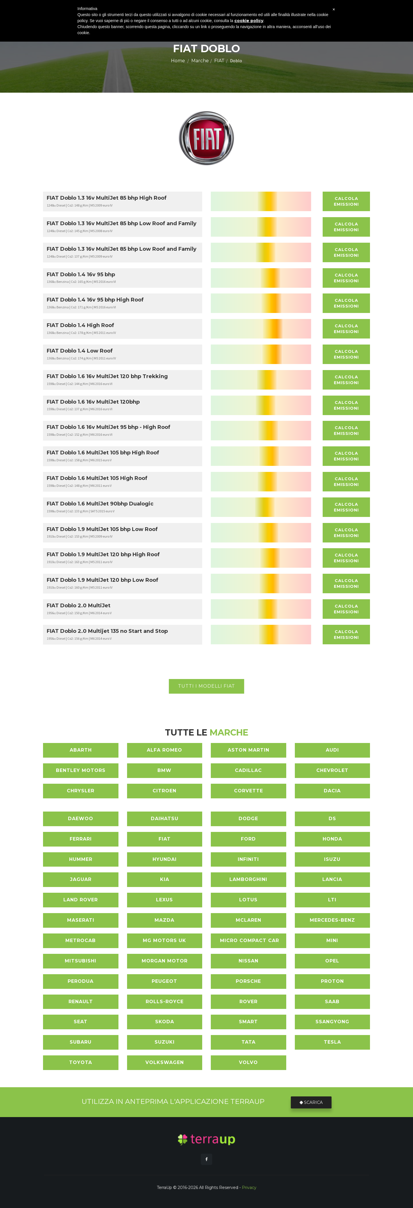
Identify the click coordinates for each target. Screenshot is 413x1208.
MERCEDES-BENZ (332, 920)
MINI (332, 940)
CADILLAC (248, 770)
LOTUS (248, 899)
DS (332, 818)
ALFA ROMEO (164, 750)
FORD (248, 839)
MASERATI (80, 920)
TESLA (332, 1042)
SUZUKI (165, 1042)
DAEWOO (80, 818)
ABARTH (81, 750)
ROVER (248, 1001)
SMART (248, 1021)
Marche (200, 60)
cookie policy (248, 20)
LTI (332, 899)
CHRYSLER (80, 790)
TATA (248, 1042)
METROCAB (80, 940)
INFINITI (248, 859)
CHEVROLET (332, 770)
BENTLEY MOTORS (81, 770)
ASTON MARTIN (248, 750)
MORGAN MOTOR (165, 961)
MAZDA (164, 920)
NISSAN (248, 961)
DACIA (332, 790)
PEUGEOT (164, 981)
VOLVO (248, 1062)
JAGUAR (80, 879)
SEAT (80, 1021)
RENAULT (81, 1001)
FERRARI (81, 839)
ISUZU (332, 859)
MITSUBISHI (80, 961)
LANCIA (332, 879)
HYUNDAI (165, 859)
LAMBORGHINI (248, 879)
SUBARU (80, 1042)
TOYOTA (80, 1062)
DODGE (248, 818)
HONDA (332, 839)
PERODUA (80, 981)
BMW (164, 770)
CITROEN (164, 790)
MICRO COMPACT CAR (249, 940)
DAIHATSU (164, 818)
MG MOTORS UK (164, 940)
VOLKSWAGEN (164, 1062)
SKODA (164, 1021)
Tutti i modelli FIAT (207, 686)
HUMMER (80, 859)
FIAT (219, 60)
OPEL (332, 961)
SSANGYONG (332, 1021)
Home (178, 60)
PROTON (332, 981)
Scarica (312, 1101)
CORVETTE (248, 790)
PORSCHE (248, 981)
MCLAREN (248, 920)
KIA (164, 879)
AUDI (332, 750)
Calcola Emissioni (346, 201)
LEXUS (164, 899)
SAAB (332, 1001)
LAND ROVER (80, 899)
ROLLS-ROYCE (165, 1001)
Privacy (226, 1173)
